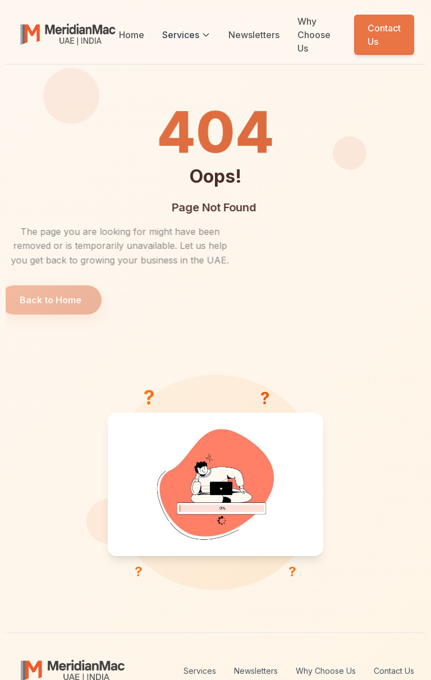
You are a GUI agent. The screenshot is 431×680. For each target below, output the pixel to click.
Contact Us (384, 34)
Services (186, 34)
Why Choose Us (314, 35)
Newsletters (253, 34)
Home (131, 34)
